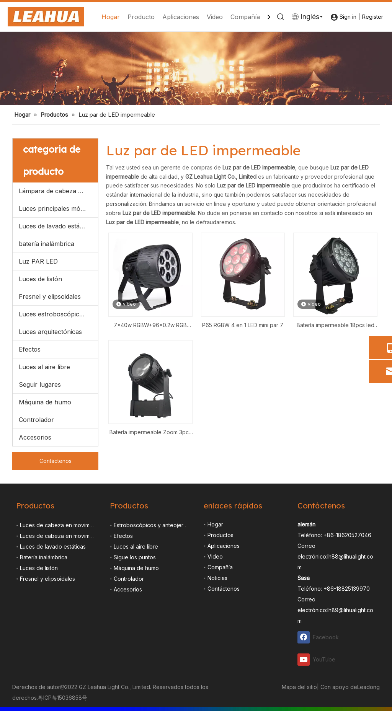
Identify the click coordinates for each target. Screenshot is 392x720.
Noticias (217, 578)
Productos (220, 535)
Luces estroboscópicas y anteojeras (58, 314)
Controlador (36, 420)
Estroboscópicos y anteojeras (151, 525)
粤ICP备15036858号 (62, 697)
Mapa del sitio (299, 687)
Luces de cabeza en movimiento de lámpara (76, 525)
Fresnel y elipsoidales (50, 296)
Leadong (368, 687)
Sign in (348, 16)
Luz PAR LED (38, 261)
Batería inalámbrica (43, 557)
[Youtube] (318, 659)
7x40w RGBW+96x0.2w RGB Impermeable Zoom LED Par (150, 326)
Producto (141, 17)
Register (372, 16)
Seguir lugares (40, 384)
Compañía (245, 17)
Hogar (110, 17)
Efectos (30, 349)
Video (215, 17)
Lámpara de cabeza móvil (56, 191)
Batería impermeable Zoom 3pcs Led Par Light (150, 433)
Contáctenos (55, 461)
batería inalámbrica (46, 244)
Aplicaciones (180, 17)
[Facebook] (318, 637)
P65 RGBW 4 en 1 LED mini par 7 (242, 325)
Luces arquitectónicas (50, 332)
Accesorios (35, 437)
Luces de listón (40, 279)
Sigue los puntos (135, 557)
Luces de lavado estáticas (56, 226)
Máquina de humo (45, 402)
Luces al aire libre (44, 367)
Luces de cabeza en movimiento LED (66, 536)
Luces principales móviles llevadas (58, 208)
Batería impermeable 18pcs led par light (335, 326)
